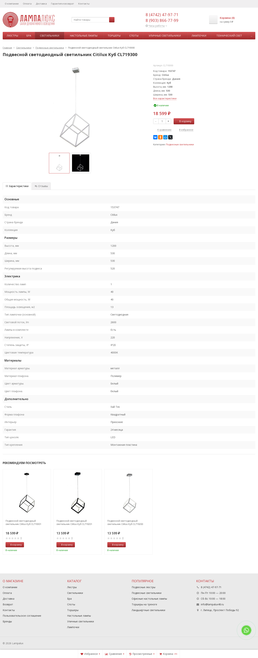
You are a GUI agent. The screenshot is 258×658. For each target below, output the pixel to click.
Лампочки (199, 35)
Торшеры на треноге (144, 604)
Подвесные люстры (143, 587)
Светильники (49, 35)
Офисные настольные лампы (149, 598)
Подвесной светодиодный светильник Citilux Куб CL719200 (125, 522)
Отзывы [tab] (41, 186)
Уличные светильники (165, 35)
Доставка (41, 3)
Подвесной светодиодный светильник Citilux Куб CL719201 (74, 522)
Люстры (12, 35)
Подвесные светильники (180, 144)
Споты (133, 35)
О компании (12, 3)
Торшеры (114, 35)
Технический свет (229, 35)
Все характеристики (164, 98)
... (251, 35)
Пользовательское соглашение (22, 615)
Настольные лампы (83, 35)
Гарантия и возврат (62, 3)
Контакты (84, 3)
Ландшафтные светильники (148, 610)
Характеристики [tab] (17, 186)
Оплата (27, 3)
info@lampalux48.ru (212, 604)
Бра (28, 35)
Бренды (7, 621)
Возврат (8, 604)
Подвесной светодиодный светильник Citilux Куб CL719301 (23, 522)
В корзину (183, 121)
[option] (59, 163)
